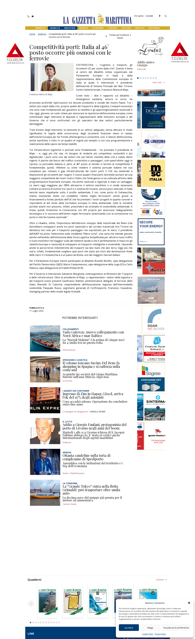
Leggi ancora (151, 68)
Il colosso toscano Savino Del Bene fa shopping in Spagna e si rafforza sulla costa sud (91, 366)
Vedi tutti (156, 82)
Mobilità (55, 28)
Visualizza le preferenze (176, 627)
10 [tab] (54, 622)
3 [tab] (143, 78)
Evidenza (42, 34)
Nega (150, 627)
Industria (69, 28)
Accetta (129, 627)
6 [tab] (151, 78)
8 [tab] (156, 78)
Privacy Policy (160, 634)
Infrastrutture (69, 349)
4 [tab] (145, 78)
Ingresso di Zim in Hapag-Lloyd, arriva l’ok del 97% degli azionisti (93, 395)
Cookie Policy (147, 634)
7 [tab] (153, 78)
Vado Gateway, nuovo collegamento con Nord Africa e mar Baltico (93, 334)
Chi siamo (139, 15)
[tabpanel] (151, 68)
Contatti (149, 15)
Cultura (126, 28)
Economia (97, 28)
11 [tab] (56, 622)
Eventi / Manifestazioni (73, 473)
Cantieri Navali (69, 504)
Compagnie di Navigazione (75, 411)
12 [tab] (59, 622)
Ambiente (40, 28)
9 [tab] (51, 622)
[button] (189, 602)
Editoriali (154, 28)
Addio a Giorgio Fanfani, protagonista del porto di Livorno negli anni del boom (95, 426)
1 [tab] (138, 78)
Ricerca (84, 28)
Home (32, 34)
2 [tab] (140, 78)
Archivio (160, 579)
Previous (31, 603)
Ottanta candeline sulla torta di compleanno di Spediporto (86, 457)
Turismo (112, 28)
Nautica (139, 28)
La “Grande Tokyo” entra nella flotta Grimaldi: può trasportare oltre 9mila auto (91, 489)
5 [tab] (148, 78)
